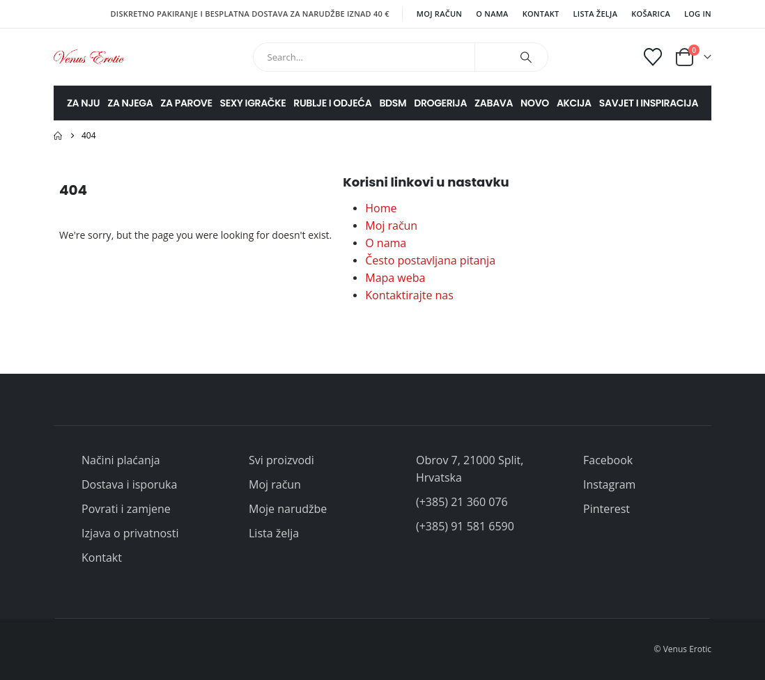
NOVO (534, 103)
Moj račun (439, 13)
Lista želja (595, 13)
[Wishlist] (653, 57)
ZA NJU (83, 103)
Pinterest (606, 508)
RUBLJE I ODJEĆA (332, 103)
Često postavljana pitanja (430, 260)
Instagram (609, 484)
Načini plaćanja (121, 460)
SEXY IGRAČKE (253, 103)
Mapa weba (395, 277)
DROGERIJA (440, 103)
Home (380, 208)
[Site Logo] (89, 56)
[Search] (526, 57)
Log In (697, 13)
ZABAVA (493, 103)
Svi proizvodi (281, 460)
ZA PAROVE (186, 103)
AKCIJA (574, 103)
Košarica (650, 13)
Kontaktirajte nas (409, 295)
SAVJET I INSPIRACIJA (648, 103)
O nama (492, 13)
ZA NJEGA (130, 103)
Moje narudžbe (288, 508)
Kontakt (541, 13)
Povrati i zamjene (126, 508)
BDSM (392, 103)
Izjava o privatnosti (130, 533)
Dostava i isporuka (129, 484)
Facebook (608, 460)
